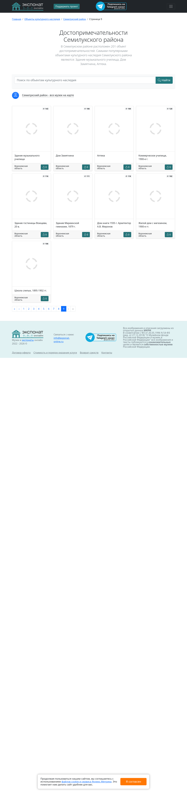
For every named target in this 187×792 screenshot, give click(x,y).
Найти (164, 80)
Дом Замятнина (65, 155)
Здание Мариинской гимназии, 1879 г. (67, 224)
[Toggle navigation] (171, 6)
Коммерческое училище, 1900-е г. (152, 157)
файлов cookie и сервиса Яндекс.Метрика (86, 781)
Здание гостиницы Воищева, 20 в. (30, 224)
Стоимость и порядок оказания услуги (55, 352)
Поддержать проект (66, 6)
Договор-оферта (21, 352)
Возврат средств (89, 352)
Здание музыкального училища (27, 157)
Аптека (101, 155)
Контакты (106, 352)
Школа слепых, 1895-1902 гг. (30, 290)
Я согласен (133, 782)
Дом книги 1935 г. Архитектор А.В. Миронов (114, 224)
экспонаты (28, 340)
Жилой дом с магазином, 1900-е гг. (152, 224)
